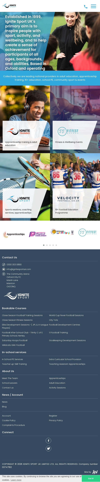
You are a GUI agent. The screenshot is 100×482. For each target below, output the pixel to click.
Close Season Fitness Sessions (17, 320)
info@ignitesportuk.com (19, 269)
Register (53, 415)
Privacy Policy (56, 420)
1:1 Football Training (58, 332)
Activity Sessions (57, 387)
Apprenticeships (57, 378)
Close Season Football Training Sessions (22, 315)
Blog (4, 406)
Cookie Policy (8, 420)
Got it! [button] (91, 478)
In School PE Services (12, 359)
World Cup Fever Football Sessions (66, 315)
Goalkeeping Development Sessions (67, 340)
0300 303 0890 (14, 264)
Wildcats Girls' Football (13, 345)
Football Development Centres (64, 324)
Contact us (8, 387)
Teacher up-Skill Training (14, 364)
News (4, 401)
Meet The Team (10, 378)
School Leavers (9, 382)
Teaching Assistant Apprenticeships (67, 364)
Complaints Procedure (13, 425)
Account (6, 415)
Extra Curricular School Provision (65, 359)
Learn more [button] (16, 480)
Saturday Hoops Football (14, 340)
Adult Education (57, 382)
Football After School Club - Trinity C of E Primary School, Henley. (22, 334)
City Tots (53, 320)
